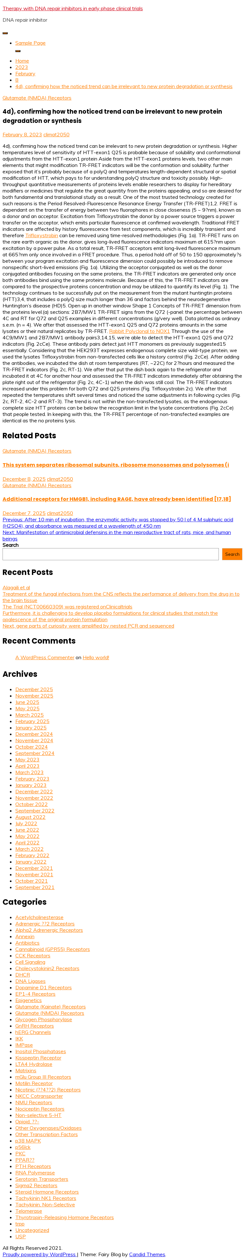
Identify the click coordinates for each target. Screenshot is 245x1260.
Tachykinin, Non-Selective (45, 1204)
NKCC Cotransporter (39, 1096)
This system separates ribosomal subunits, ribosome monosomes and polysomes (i (116, 465)
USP (20, 1236)
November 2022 (34, 798)
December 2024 (34, 734)
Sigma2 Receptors (36, 1185)
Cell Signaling (30, 962)
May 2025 (27, 708)
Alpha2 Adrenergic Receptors (49, 930)
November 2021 (34, 874)
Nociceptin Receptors (39, 1108)
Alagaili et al (16, 587)
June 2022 (27, 829)
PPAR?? (24, 1160)
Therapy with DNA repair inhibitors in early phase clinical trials (73, 8)
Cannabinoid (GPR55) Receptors (52, 949)
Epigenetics (28, 1000)
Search (11, 545)
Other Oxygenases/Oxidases (48, 1128)
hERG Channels (33, 1032)
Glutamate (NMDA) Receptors (37, 97)
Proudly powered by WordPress (40, 1254)
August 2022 (30, 817)
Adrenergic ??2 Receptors (45, 923)
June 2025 (27, 702)
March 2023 (29, 772)
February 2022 (32, 855)
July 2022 (26, 823)
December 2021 (34, 868)
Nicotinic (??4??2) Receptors (48, 1089)
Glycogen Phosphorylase (43, 1019)
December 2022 (34, 791)
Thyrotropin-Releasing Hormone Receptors (64, 1217)
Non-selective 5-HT (38, 1115)
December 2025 (34, 689)
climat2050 (56, 134)
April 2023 (27, 766)
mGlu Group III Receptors (43, 1077)
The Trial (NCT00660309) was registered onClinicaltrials (67, 606)
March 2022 (29, 849)
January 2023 (31, 785)
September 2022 (35, 810)
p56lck (23, 1147)
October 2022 (31, 804)
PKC (20, 1153)
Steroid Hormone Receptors (47, 1191)
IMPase (24, 1045)
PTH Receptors (33, 1166)
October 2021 (31, 881)
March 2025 (29, 715)
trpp (20, 1223)
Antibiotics (27, 942)
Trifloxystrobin (41, 235)
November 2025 (34, 695)
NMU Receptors (33, 1102)
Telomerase (28, 1211)
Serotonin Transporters (41, 1179)
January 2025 (31, 727)
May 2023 (27, 759)
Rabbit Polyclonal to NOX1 (139, 331)
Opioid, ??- (27, 1121)
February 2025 (32, 721)
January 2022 (31, 861)
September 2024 (35, 753)
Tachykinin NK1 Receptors (45, 1198)
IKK (19, 1038)
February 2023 (32, 778)
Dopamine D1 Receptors (43, 987)
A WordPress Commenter (44, 657)
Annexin (24, 936)
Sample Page (30, 43)
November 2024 (34, 740)
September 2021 (35, 887)
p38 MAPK (28, 1140)
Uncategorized (32, 1230)
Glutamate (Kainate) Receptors (50, 1006)
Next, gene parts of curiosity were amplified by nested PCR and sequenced (88, 625)
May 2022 (27, 836)
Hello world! (96, 657)
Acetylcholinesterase (39, 917)
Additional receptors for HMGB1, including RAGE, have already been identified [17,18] (117, 499)
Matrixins (25, 1070)
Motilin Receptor (34, 1083)
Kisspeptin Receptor (38, 1057)
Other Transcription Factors (46, 1134)
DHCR (22, 974)
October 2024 (31, 746)
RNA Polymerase (35, 1172)
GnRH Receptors (34, 1025)
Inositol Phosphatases (40, 1051)
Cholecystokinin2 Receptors (47, 968)
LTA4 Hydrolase (33, 1064)
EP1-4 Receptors (35, 994)
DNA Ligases (30, 981)
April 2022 (27, 842)
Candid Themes (147, 1254)
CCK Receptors (32, 955)
